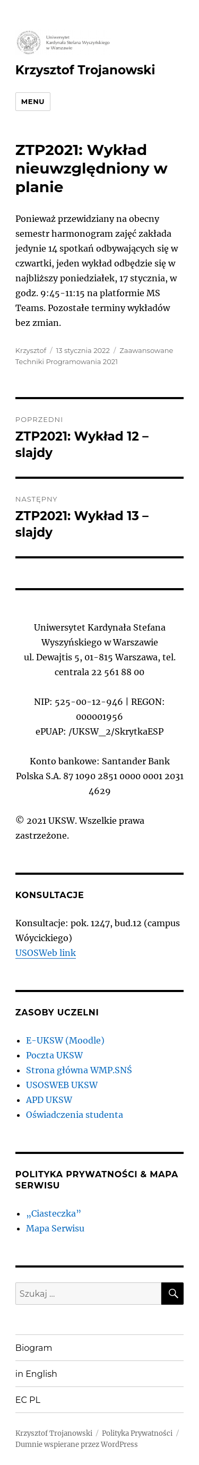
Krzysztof (30, 350)
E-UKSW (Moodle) (65, 1040)
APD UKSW (49, 1100)
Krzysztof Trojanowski (85, 70)
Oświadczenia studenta (74, 1114)
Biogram (34, 1348)
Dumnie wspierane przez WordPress (76, 1444)
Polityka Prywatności (137, 1433)
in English (36, 1374)
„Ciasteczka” (53, 1213)
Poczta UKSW (54, 1055)
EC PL (27, 1400)
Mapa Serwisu (55, 1228)
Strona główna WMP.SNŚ (79, 1070)
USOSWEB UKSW (62, 1085)
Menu (33, 101)
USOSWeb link (45, 952)
